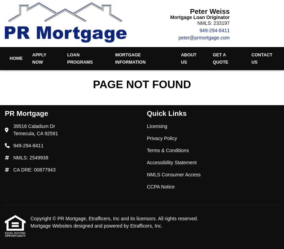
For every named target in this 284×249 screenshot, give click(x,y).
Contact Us (262, 59)
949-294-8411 (215, 30)
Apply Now (39, 59)
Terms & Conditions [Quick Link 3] (168, 150)
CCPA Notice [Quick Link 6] (161, 187)
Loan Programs (80, 59)
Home (16, 58)
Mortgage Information (130, 59)
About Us (188, 59)
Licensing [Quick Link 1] (157, 126)
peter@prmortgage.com (204, 37)
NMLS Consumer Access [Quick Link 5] (174, 174)
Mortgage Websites (51, 226)
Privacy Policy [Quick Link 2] (162, 138)
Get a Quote (220, 59)
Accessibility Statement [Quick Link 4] (172, 162)
